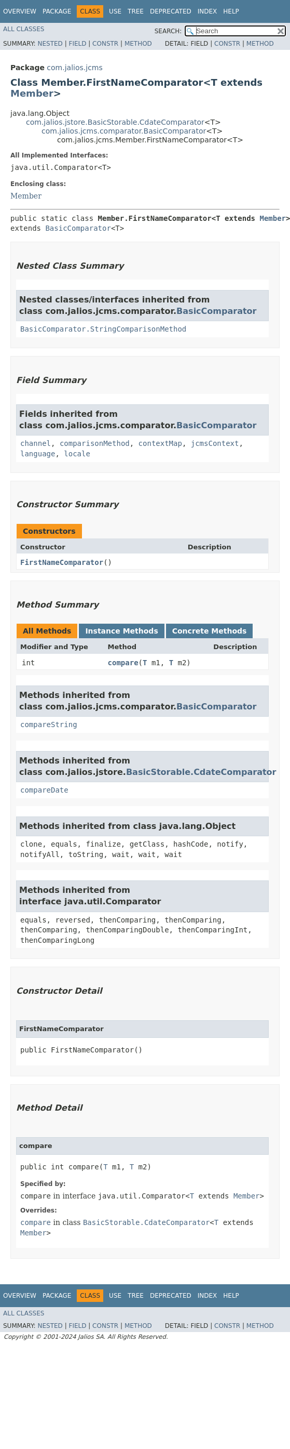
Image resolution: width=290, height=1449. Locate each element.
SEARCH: (168, 31)
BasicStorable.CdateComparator (201, 772)
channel (35, 443)
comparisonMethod (95, 443)
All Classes (23, 29)
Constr (105, 43)
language (37, 454)
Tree (136, 11)
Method (138, 43)
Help (231, 11)
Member (31, 93)
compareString (48, 724)
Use (115, 11)
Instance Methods (121, 631)
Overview (19, 11)
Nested (49, 43)
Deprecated (170, 11)
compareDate (44, 790)
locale (77, 454)
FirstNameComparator (61, 562)
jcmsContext (215, 443)
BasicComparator (78, 228)
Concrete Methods (209, 631)
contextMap (160, 443)
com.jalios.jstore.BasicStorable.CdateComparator (115, 122)
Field (77, 43)
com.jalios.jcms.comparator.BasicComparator (124, 131)
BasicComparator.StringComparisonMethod (103, 329)
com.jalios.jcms (74, 67)
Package (57, 11)
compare (123, 662)
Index (207, 11)
